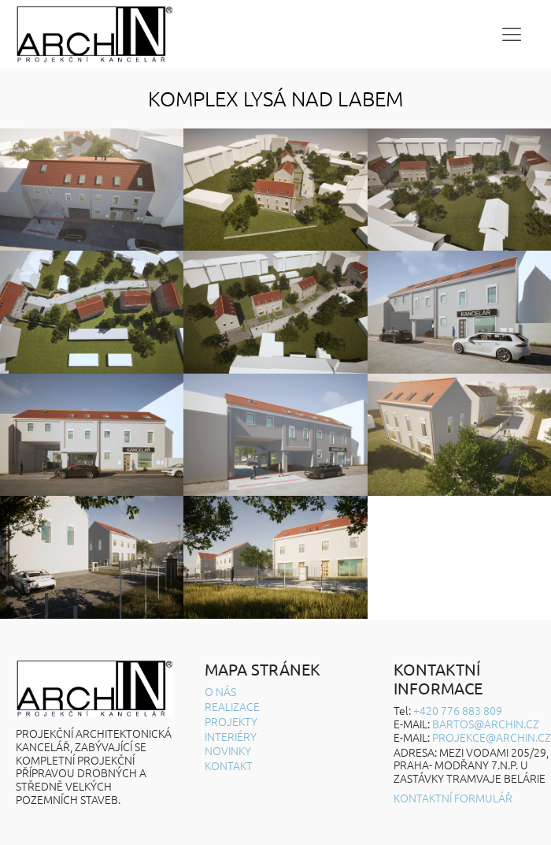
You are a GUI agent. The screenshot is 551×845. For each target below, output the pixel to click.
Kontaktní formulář (453, 798)
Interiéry (231, 736)
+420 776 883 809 (457, 710)
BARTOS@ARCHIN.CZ (485, 723)
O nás (220, 691)
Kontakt (229, 765)
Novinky (228, 751)
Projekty (231, 721)
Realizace (232, 706)
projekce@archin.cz (491, 737)
